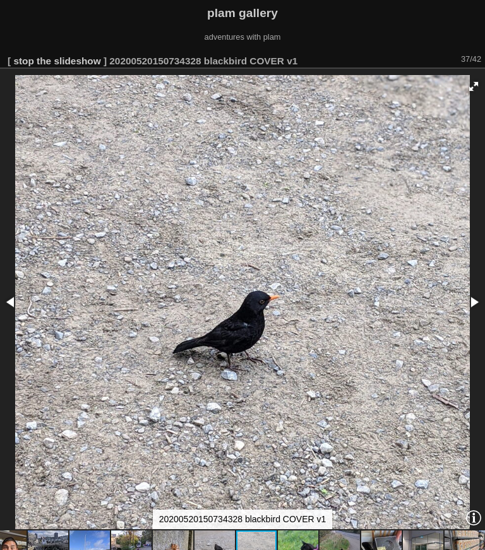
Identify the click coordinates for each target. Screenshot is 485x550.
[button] (474, 86)
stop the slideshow (56, 61)
